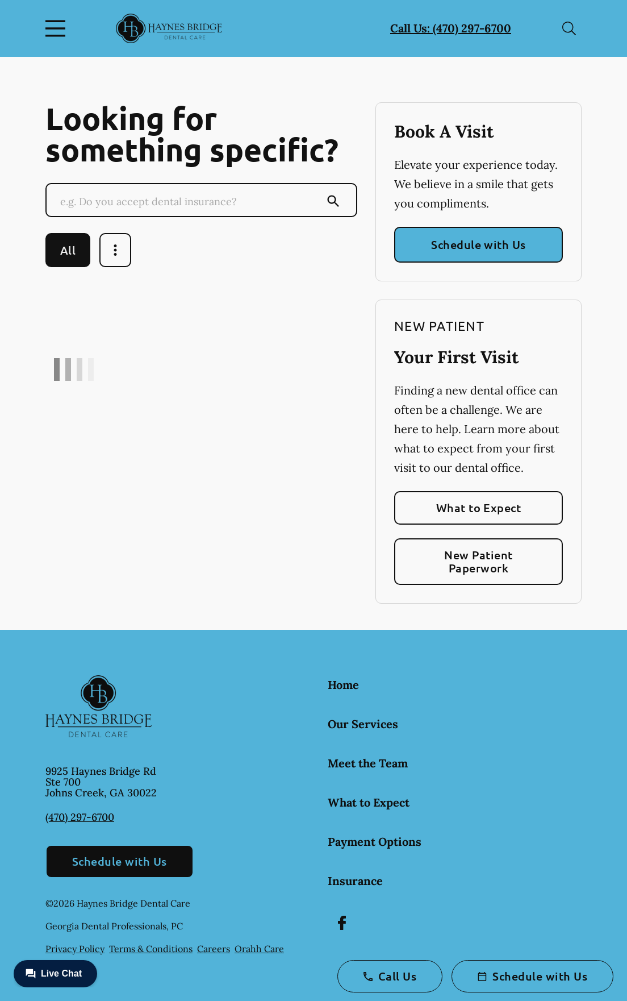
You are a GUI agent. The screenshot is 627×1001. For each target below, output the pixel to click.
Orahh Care (259, 948)
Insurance (355, 881)
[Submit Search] (333, 201)
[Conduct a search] (190, 201)
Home (343, 685)
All (68, 250)
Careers (213, 948)
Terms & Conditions (151, 948)
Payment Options (374, 841)
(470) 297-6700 (79, 817)
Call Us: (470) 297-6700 (450, 28)
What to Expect (478, 507)
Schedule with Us (478, 244)
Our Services (363, 724)
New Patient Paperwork (478, 561)
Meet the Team (368, 763)
